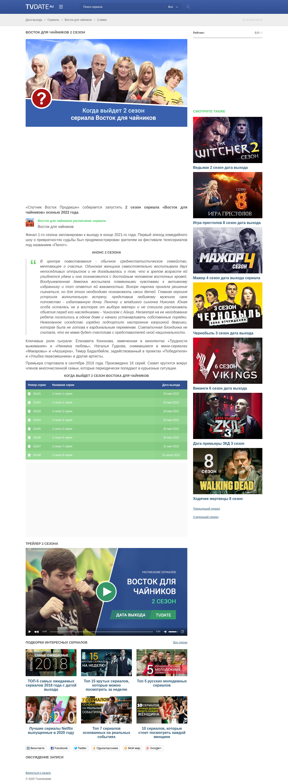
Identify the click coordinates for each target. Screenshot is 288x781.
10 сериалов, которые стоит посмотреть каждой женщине (161, 733)
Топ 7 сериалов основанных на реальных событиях (106, 733)
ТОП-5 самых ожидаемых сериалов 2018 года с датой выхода (51, 685)
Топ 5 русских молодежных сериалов (162, 683)
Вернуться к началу (38, 773)
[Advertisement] (64, 166)
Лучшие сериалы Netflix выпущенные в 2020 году (51, 731)
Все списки (180, 642)
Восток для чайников (72, 221)
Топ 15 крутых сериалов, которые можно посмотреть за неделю (106, 685)
